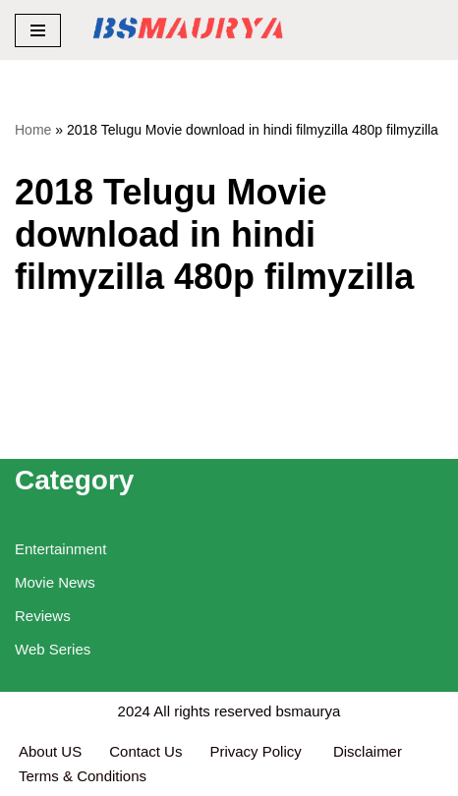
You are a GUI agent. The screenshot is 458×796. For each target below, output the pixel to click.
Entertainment (60, 548)
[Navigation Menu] (38, 30)
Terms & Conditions (82, 776)
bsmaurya (308, 711)
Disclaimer (367, 751)
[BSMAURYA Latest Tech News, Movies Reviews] (188, 30)
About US (50, 751)
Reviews (43, 615)
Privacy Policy (257, 751)
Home (33, 130)
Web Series (52, 649)
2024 (134, 711)
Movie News (55, 582)
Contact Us (145, 751)
